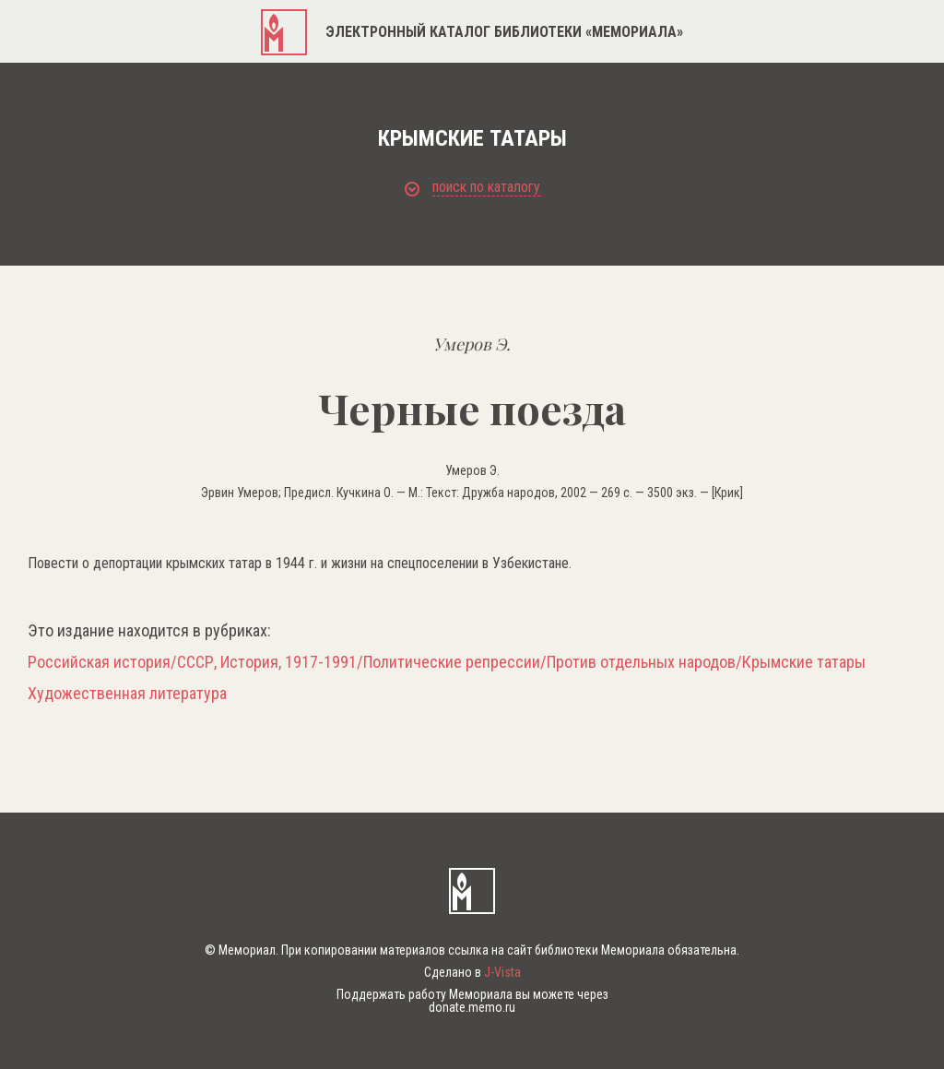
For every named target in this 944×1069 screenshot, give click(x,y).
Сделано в (472, 972)
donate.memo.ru (472, 1007)
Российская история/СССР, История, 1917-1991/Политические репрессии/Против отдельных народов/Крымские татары (447, 662)
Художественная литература (127, 693)
